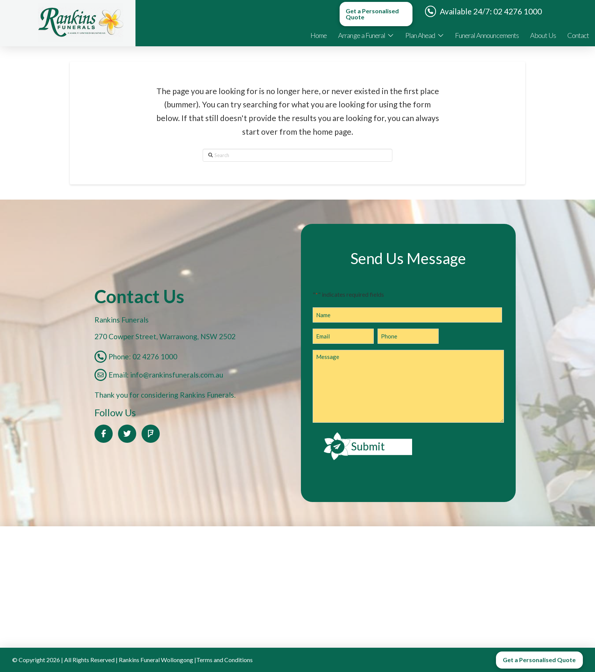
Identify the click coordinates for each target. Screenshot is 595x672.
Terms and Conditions (224, 659)
